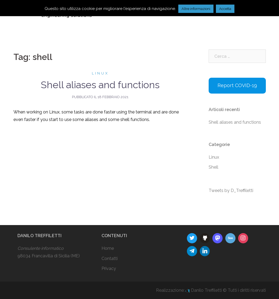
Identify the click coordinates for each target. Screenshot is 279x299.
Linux (100, 73)
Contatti (110, 258)
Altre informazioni (196, 9)
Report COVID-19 (237, 85)
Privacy (109, 268)
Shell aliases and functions (100, 84)
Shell (213, 167)
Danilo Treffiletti (204, 290)
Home (108, 248)
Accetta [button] (225, 9)
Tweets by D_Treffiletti (231, 190)
